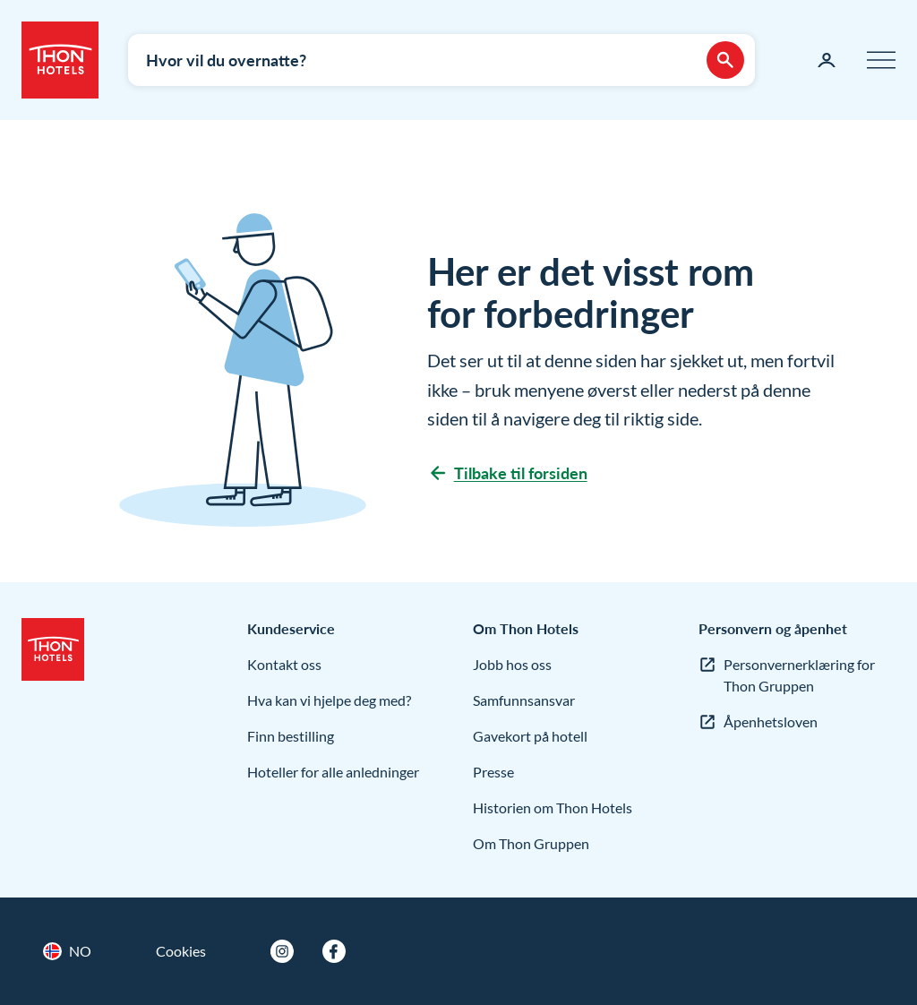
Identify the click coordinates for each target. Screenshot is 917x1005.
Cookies (181, 950)
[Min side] (826, 60)
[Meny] (881, 60)
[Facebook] (334, 951)
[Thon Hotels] (60, 60)
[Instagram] (282, 951)
